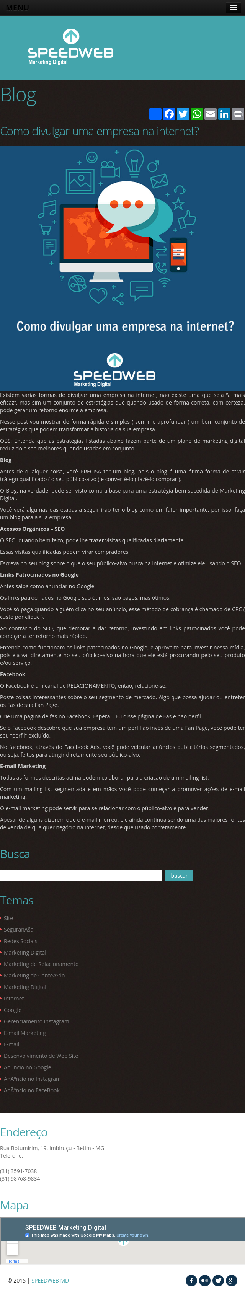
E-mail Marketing (25, 1032)
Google (12, 1009)
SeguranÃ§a (19, 929)
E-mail (11, 1044)
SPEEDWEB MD (50, 1280)
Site (8, 918)
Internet (14, 998)
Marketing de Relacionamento (41, 964)
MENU (17, 7)
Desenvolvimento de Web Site (41, 1055)
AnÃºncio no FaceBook (32, 1090)
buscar (179, 875)
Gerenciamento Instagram (36, 1021)
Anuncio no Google (27, 1067)
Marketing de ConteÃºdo (34, 975)
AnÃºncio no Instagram (32, 1078)
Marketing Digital (25, 952)
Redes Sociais (21, 941)
